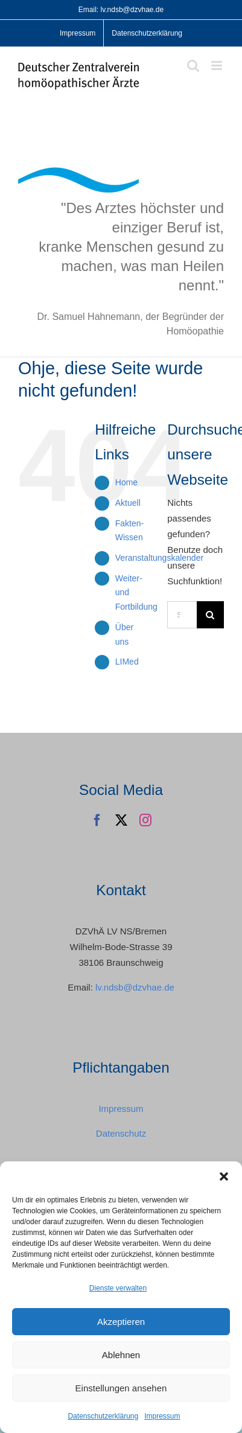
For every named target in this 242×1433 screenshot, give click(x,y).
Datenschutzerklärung (103, 1416)
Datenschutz (121, 1133)
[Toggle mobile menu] (217, 65)
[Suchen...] (182, 614)
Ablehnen (121, 1355)
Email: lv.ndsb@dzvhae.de (121, 9)
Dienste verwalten (118, 1288)
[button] (224, 1176)
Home (126, 482)
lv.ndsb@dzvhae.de (134, 987)
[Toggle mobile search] (193, 65)
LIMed (127, 661)
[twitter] (121, 820)
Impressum (162, 1416)
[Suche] (210, 614)
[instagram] (145, 820)
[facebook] (97, 820)
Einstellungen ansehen (121, 1388)
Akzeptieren (121, 1322)
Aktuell (128, 503)
